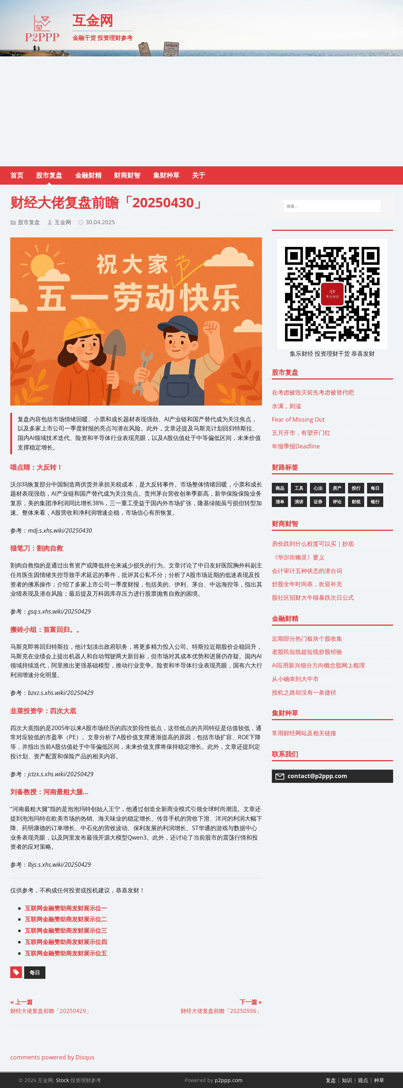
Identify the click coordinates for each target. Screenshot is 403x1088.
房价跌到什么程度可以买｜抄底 (313, 544)
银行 (375, 502)
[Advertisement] (201, 111)
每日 (35, 972)
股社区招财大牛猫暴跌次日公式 (313, 597)
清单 (280, 502)
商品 (280, 488)
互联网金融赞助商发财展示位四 (66, 942)
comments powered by (52, 1057)
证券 (318, 502)
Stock (62, 1080)
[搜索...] (332, 206)
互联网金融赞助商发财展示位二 (66, 919)
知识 (347, 1080)
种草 (379, 1080)
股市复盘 (29, 222)
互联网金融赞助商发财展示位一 (66, 908)
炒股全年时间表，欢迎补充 (307, 584)
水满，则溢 (286, 406)
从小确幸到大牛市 (295, 679)
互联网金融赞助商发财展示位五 (66, 953)
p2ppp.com (229, 1080)
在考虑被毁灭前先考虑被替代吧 (313, 392)
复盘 (331, 1080)
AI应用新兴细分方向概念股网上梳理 (318, 665)
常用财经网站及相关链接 (304, 733)
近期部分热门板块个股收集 (307, 638)
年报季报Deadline (296, 446)
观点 (363, 1080)
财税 (356, 502)
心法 (318, 488)
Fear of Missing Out (298, 419)
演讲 (299, 502)
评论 (337, 502)
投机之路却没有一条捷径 (304, 692)
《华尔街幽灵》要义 (298, 557)
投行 (356, 488)
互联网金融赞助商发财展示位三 (66, 930)
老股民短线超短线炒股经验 (307, 652)
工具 (299, 488)
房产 (337, 488)
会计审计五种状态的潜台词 (307, 571)
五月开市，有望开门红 (301, 433)
